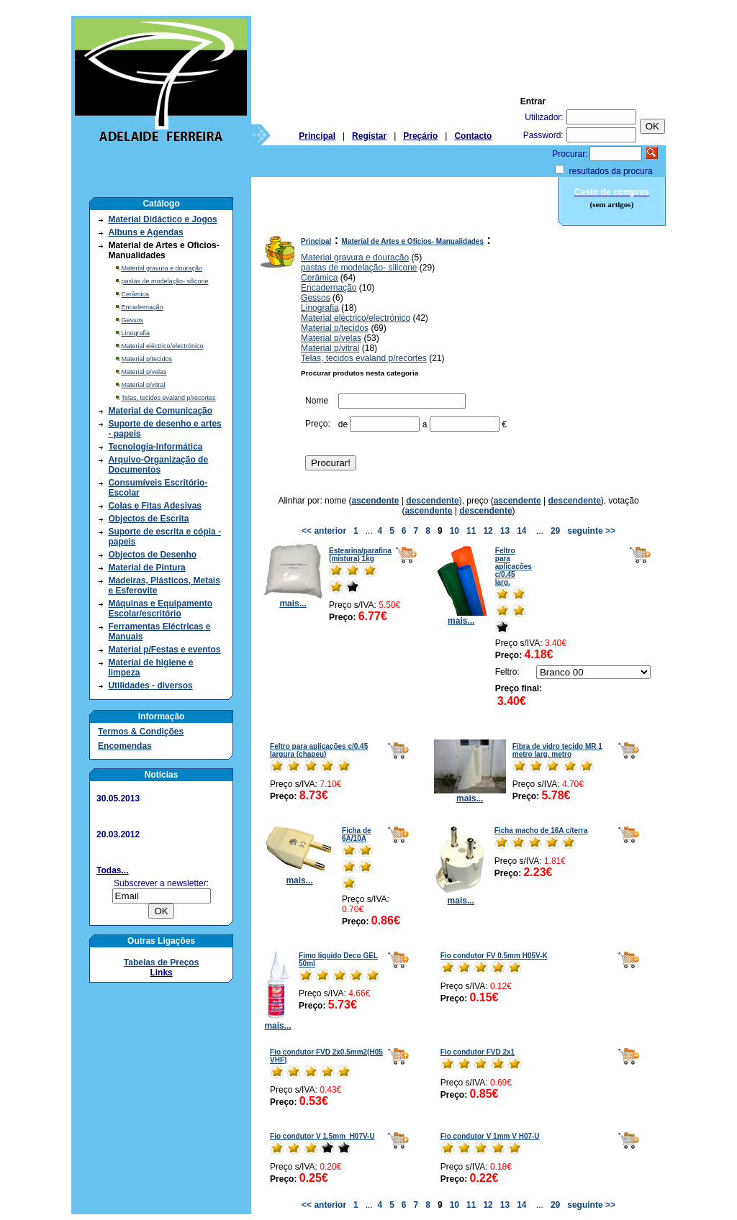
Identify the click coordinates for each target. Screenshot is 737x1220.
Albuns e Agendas (145, 232)
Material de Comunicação (160, 411)
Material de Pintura (146, 568)
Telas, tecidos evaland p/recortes (168, 397)
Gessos (132, 320)
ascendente (375, 501)
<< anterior (324, 531)
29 (555, 531)
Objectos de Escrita (148, 519)
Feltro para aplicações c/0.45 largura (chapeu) (319, 750)
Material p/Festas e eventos (164, 650)
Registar (369, 136)
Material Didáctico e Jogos (162, 219)
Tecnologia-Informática (155, 447)
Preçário (420, 136)
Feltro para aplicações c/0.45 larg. (513, 566)
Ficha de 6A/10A (356, 834)
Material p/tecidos (146, 359)
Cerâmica (135, 294)
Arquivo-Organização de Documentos (158, 465)
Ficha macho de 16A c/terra (541, 830)
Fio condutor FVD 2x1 (477, 1052)
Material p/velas (143, 371)
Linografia (135, 333)
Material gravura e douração (161, 268)
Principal (317, 136)
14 (521, 531)
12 (487, 531)
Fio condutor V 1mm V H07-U (490, 1136)
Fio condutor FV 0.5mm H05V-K (494, 956)
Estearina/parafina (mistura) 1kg (360, 555)
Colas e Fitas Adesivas (155, 506)
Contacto (473, 136)
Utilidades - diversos (150, 685)
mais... (292, 600)
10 (454, 531)
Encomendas (125, 746)
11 (471, 531)
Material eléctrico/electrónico (162, 346)
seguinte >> (591, 531)
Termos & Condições (141, 732)
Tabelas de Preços (161, 962)
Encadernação (142, 307)
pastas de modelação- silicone (164, 281)
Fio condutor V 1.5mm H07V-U (322, 1136)
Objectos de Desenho (152, 555)
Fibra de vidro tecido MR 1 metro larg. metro (557, 750)
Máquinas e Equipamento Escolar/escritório (160, 608)
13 (505, 531)
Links (161, 973)
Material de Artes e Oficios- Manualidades (413, 241)
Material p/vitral (143, 384)
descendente (432, 501)
